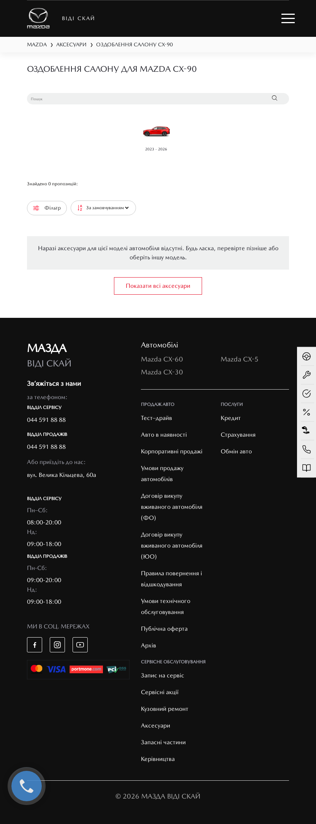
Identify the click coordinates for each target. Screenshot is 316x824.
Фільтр (47, 208)
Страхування (238, 434)
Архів (148, 645)
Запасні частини (163, 742)
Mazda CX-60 (162, 359)
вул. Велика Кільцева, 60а (61, 474)
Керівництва (158, 758)
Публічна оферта (164, 628)
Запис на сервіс (162, 675)
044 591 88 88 (46, 419)
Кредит (231, 417)
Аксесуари (155, 725)
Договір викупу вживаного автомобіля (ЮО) (171, 545)
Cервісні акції (160, 692)
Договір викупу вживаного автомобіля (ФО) (171, 506)
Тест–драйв (156, 417)
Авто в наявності (164, 434)
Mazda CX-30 (162, 372)
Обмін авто (236, 451)
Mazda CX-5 (240, 359)
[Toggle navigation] (288, 18)
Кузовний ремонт (164, 708)
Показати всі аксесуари (158, 285)
